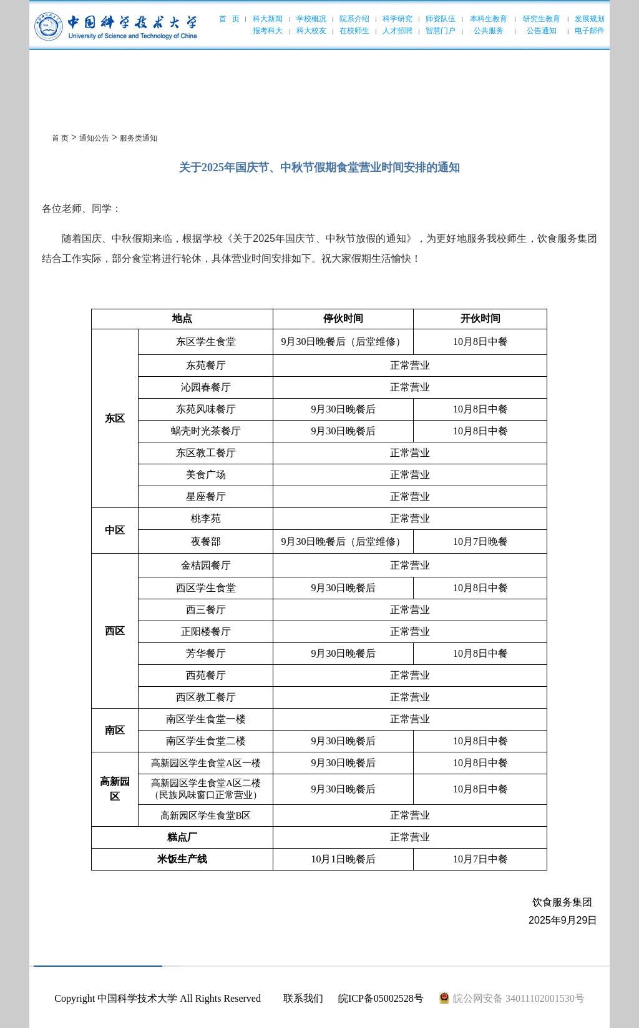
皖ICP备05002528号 (381, 998)
